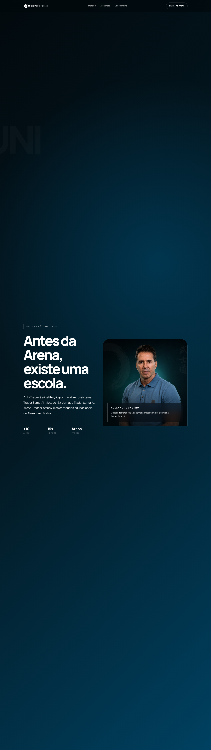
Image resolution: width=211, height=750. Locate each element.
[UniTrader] (36, 6)
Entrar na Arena (176, 5)
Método (92, 5)
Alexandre (105, 5)
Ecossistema (121, 5)
